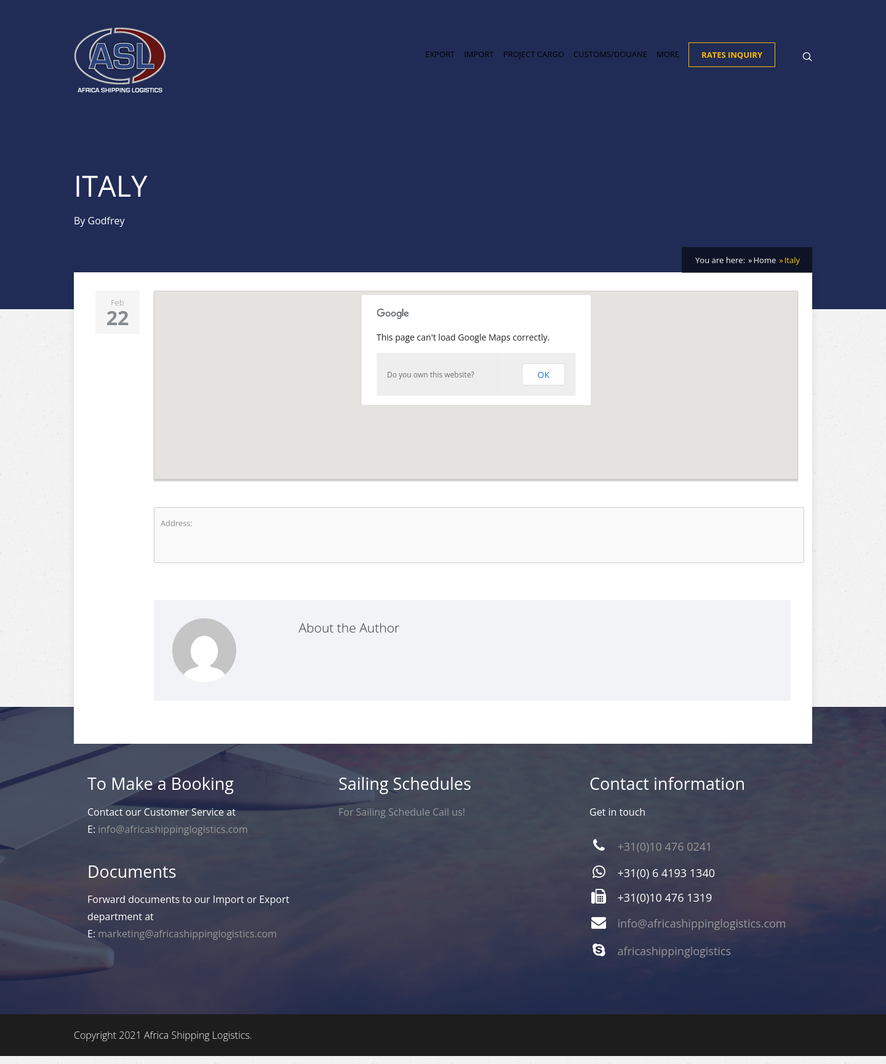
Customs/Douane (610, 59)
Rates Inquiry (731, 59)
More (668, 59)
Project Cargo (533, 59)
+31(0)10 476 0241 (665, 854)
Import (478, 59)
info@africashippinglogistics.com (173, 837)
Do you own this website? (430, 382)
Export (440, 59)
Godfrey (106, 228)
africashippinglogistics (675, 959)
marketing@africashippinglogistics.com (187, 941)
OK (543, 382)
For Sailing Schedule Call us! (401, 820)
